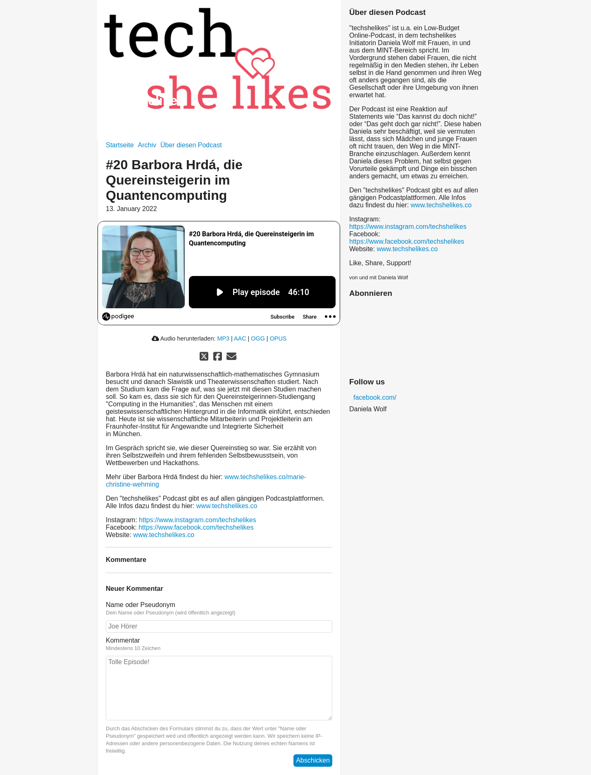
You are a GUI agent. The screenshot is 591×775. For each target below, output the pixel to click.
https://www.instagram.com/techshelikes (197, 519)
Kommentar (219, 644)
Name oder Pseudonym (219, 608)
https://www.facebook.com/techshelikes (195, 527)
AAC (240, 338)
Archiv (147, 145)
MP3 (223, 338)
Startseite (120, 145)
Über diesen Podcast (191, 145)
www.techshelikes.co (226, 505)
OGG (258, 338)
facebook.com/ (374, 397)
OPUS (278, 338)
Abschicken (313, 760)
